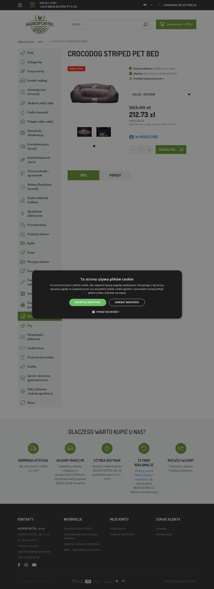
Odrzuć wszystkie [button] (127, 302)
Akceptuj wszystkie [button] (87, 302)
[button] (107, 312)
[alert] (107, 294)
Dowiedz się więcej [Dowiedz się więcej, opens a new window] (115, 292)
